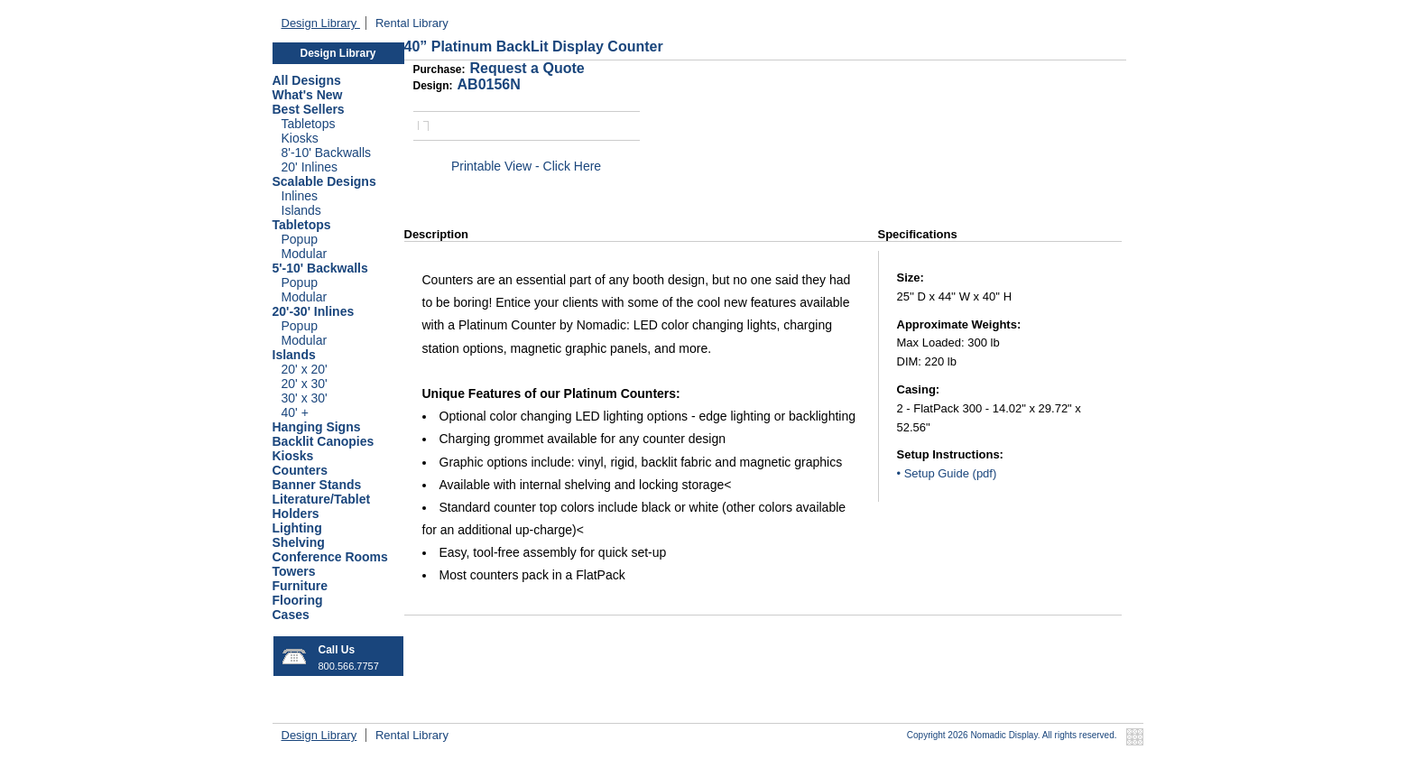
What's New (308, 95)
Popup (300, 239)
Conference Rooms (330, 557)
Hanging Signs (317, 427)
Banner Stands (317, 484)
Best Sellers (309, 109)
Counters (300, 470)
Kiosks (300, 138)
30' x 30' (305, 398)
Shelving (299, 542)
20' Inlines (310, 167)
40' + (295, 412)
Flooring (298, 600)
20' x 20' (305, 369)
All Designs (307, 80)
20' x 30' (305, 383)
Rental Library (412, 23)
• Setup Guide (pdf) (947, 473)
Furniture (300, 586)
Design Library (321, 23)
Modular (305, 253)
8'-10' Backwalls (327, 152)
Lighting (297, 528)
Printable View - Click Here (526, 166)
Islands (301, 210)
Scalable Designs (324, 181)
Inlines (300, 196)
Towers (294, 571)
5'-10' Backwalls (320, 268)
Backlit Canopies (324, 441)
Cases (291, 614)
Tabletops (309, 123)
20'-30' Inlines (314, 311)
